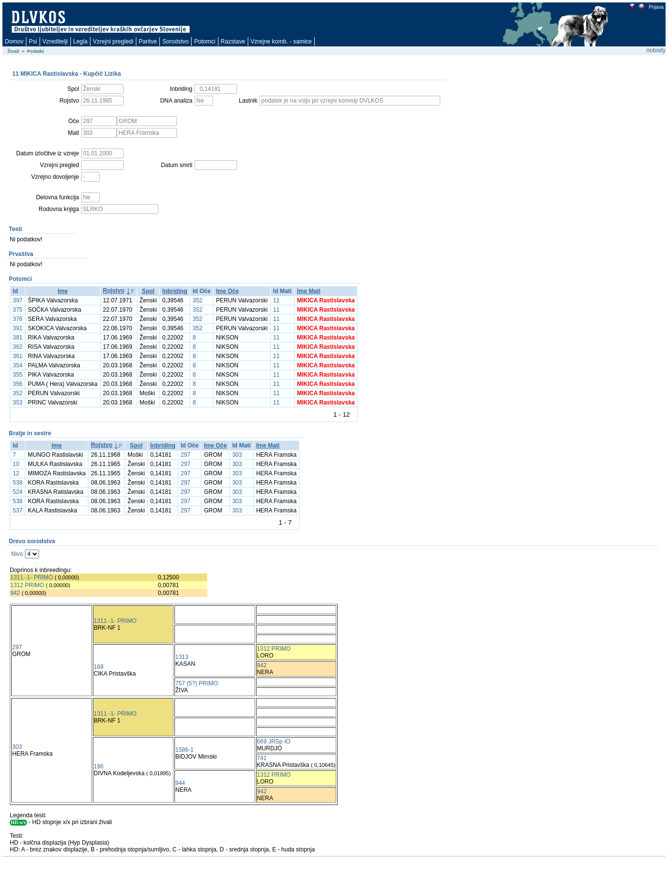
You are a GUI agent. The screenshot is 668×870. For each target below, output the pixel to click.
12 (16, 473)
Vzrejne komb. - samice (281, 41)
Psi (33, 41)
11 (276, 300)
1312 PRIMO (27, 585)
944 (180, 783)
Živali (13, 51)
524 (17, 491)
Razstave (233, 41)
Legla (80, 41)
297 (186, 454)
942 (15, 593)
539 (17, 482)
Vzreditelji (55, 41)
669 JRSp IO (274, 741)
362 (17, 346)
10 (16, 464)
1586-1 (184, 749)
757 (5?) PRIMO (196, 683)
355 (17, 374)
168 (99, 666)
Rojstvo (114, 290)
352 (197, 300)
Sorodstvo (175, 41)
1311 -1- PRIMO (31, 577)
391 (17, 328)
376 (17, 319)
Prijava (656, 7)
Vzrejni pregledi (113, 41)
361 (17, 356)
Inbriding (174, 291)
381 (17, 337)
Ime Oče (227, 291)
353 (17, 402)
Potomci (204, 41)
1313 (182, 657)
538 (17, 501)
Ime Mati (309, 291)
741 (262, 758)
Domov (14, 41)
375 (17, 309)
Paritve (148, 41)
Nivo (17, 554)
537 (17, 510)
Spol (148, 291)
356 (17, 384)
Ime (63, 291)
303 (237, 454)
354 (17, 365)
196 (99, 766)
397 (17, 300)
